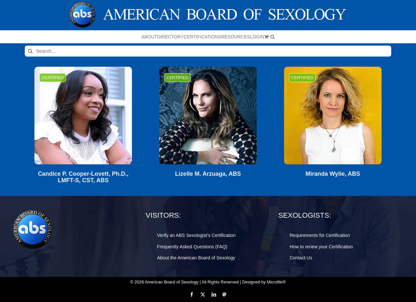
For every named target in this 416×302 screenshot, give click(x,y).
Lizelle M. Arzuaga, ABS (208, 174)
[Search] (30, 51)
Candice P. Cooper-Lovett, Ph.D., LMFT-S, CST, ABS (83, 177)
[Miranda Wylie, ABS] (333, 115)
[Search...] (208, 51)
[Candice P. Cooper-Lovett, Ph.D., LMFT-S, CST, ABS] (83, 115)
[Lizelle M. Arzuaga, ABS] (208, 115)
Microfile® (276, 282)
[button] (272, 36)
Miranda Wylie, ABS (333, 174)
